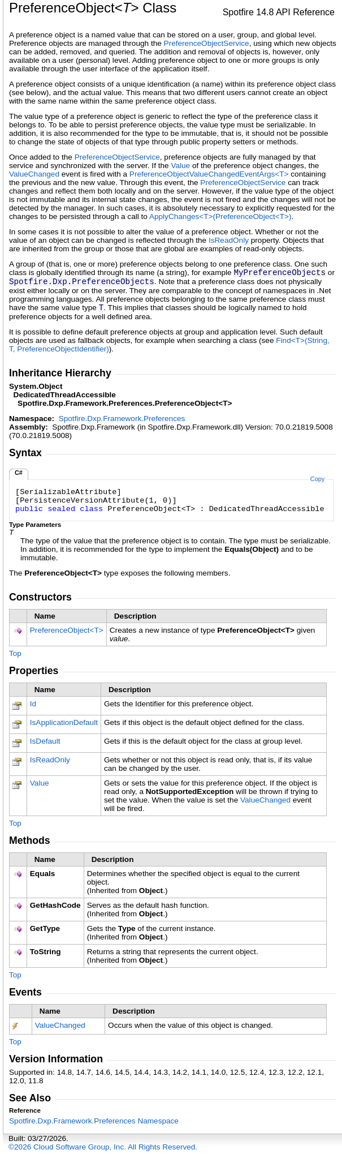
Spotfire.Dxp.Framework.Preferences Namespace (94, 1121)
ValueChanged (34, 174)
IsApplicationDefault (64, 722)
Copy (317, 478)
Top (15, 653)
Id (33, 704)
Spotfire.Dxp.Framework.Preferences (122, 418)
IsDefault (45, 741)
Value (180, 165)
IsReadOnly (229, 240)
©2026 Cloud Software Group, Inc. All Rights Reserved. (102, 1147)
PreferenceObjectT (66, 630)
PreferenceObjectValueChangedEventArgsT (210, 174)
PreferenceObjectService (206, 43)
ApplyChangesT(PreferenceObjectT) (220, 216)
